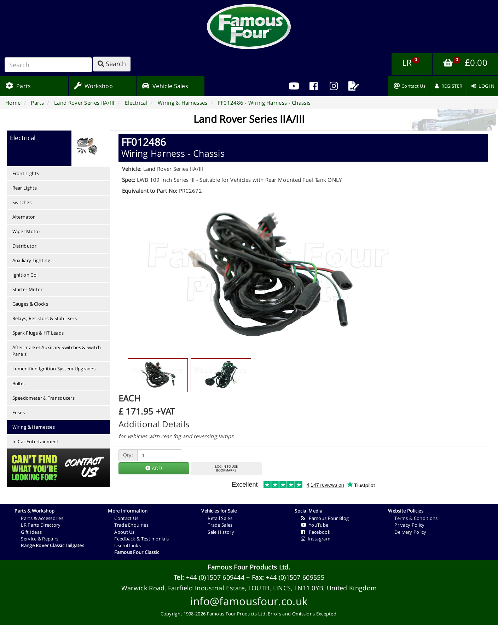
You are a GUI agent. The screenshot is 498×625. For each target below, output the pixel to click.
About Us (124, 532)
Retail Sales (220, 518)
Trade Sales (220, 525)
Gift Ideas (31, 532)
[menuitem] (314, 86)
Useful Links (127, 545)
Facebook (315, 532)
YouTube (314, 525)
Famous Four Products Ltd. (249, 567)
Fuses (18, 412)
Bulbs (18, 383)
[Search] (48, 64)
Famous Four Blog (325, 518)
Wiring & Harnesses (33, 427)
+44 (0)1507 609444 (215, 577)
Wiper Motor (26, 231)
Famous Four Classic (136, 552)
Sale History (221, 532)
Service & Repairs (39, 539)
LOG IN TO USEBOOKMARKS (226, 468)
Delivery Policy (410, 532)
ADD (153, 468)
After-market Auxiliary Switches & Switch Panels (56, 350)
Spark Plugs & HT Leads (38, 333)
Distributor (24, 246)
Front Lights (25, 173)
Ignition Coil (25, 275)
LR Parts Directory (40, 525)
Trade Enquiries (131, 525)
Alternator (23, 217)
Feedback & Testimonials (141, 539)
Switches (21, 202)
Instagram (315, 539)
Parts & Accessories (42, 518)
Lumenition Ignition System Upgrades (54, 368)
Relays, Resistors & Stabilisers (44, 318)
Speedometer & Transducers (43, 398)
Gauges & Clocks (30, 304)
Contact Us (126, 518)
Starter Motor (27, 289)
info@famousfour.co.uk (249, 601)
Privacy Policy (409, 525)
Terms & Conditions (416, 518)
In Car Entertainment (35, 441)
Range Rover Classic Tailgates (52, 545)
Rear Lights (24, 188)
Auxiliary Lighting (31, 260)
